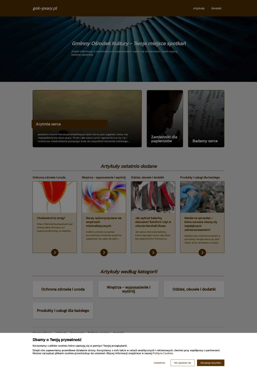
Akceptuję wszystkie (210, 363)
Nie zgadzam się (182, 363)
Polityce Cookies (163, 353)
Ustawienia (159, 363)
